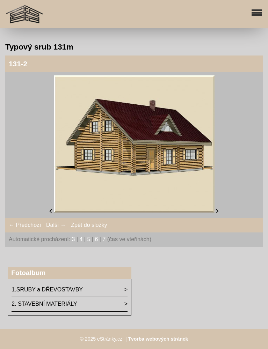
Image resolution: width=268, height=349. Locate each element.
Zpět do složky (89, 225)
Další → (56, 225)
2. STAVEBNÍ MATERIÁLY (44, 304)
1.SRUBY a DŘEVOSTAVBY (47, 289)
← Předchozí (25, 225)
